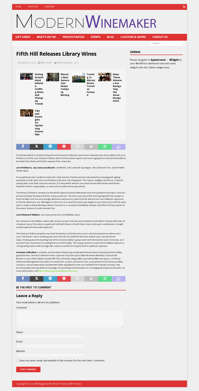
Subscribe (50, 7)
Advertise (33, 7)
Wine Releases (65, 63)
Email (19, 341)
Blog (110, 37)
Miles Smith (46, 63)
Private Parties (73, 37)
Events (95, 37)
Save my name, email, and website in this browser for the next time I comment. (62, 360)
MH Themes (75, 384)
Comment (21, 307)
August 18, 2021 (28, 63)
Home (18, 7)
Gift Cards (22, 37)
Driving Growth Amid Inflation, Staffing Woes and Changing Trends (39, 89)
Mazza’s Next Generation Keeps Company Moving (65, 84)
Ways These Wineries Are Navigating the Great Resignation (117, 87)
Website (20, 351)
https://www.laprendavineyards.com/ (57, 271)
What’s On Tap (46, 37)
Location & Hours (133, 37)
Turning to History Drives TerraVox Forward (91, 84)
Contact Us (160, 37)
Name (19, 332)
